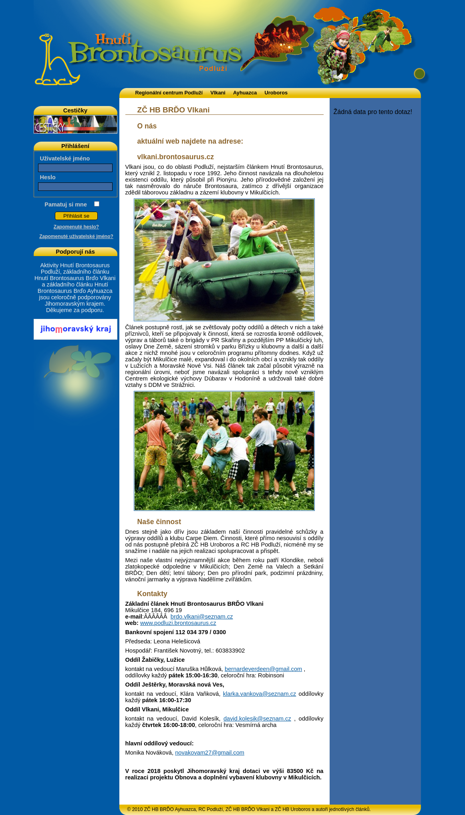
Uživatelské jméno (65, 158)
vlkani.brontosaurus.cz (175, 157)
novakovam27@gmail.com (209, 752)
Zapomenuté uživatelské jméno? (76, 236)
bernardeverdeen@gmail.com (263, 669)
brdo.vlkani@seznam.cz (202, 616)
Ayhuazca (245, 93)
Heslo (48, 177)
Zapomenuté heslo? (76, 227)
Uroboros (276, 93)
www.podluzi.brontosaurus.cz (178, 623)
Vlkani (217, 93)
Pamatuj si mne (65, 204)
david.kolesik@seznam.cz (257, 718)
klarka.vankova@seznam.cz (259, 694)
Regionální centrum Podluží (169, 93)
